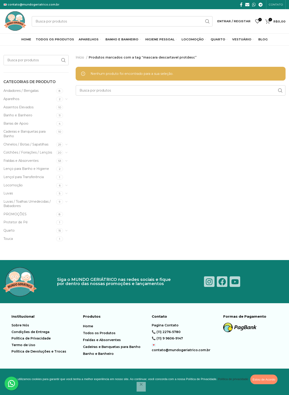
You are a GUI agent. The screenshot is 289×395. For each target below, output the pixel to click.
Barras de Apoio (15, 123)
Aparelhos (11, 99)
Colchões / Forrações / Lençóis (27, 152)
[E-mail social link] (247, 4)
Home (88, 326)
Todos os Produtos (99, 333)
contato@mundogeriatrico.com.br (33, 4)
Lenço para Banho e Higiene (26, 169)
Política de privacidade (233, 379)
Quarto (9, 230)
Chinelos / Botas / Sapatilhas (25, 144)
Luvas (8, 193)
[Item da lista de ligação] (46, 325)
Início (80, 57)
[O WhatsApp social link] (254, 4)
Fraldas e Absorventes (21, 161)
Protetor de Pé (15, 222)
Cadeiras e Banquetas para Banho (24, 133)
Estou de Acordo (264, 379)
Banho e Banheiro (17, 115)
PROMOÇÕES (15, 214)
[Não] (141, 387)
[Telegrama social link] (260, 4)
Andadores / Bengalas (21, 91)
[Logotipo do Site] (15, 21)
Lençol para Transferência (23, 177)
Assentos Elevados (18, 107)
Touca (8, 239)
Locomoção (13, 185)
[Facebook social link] (241, 4)
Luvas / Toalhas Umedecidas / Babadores (27, 203)
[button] (11, 383)
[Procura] (36, 60)
